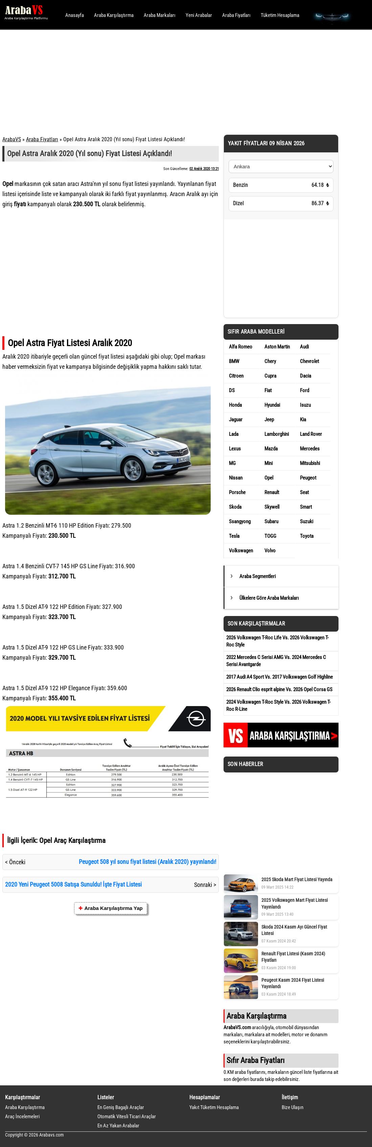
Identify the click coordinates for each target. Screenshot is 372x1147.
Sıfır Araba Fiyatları (255, 1060)
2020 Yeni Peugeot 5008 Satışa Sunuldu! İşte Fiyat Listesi (73, 884)
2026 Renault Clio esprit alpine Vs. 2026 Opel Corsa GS (279, 689)
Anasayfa (74, 15)
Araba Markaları (160, 15)
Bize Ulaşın (292, 1107)
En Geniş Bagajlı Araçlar (120, 1107)
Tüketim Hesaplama (280, 15)
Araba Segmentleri (257, 576)
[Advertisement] (176, 81)
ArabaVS (11, 139)
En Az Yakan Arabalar (118, 1126)
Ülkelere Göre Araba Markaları (269, 598)
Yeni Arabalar (199, 15)
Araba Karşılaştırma (114, 15)
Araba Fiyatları (236, 15)
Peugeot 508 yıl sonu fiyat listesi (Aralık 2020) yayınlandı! (147, 861)
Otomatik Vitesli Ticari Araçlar (126, 1116)
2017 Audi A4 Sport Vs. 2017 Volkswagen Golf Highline (279, 677)
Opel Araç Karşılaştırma (72, 840)
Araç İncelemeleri (22, 1116)
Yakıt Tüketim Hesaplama (214, 1107)
